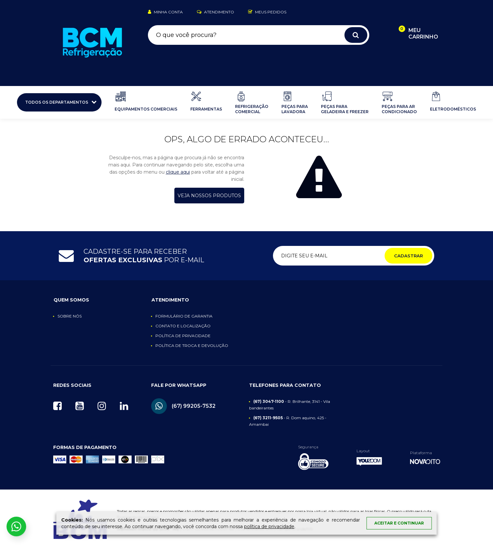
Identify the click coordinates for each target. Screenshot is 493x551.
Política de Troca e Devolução (191, 345)
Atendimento (215, 11)
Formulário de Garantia (184, 316)
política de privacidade (269, 526)
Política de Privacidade (183, 335)
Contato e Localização (183, 325)
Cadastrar (408, 255)
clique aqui (178, 172)
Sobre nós (69, 316)
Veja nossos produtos (209, 195)
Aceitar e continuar (399, 523)
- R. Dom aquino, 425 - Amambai (288, 421)
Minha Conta (165, 11)
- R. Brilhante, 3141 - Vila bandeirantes (289, 404)
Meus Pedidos (267, 11)
